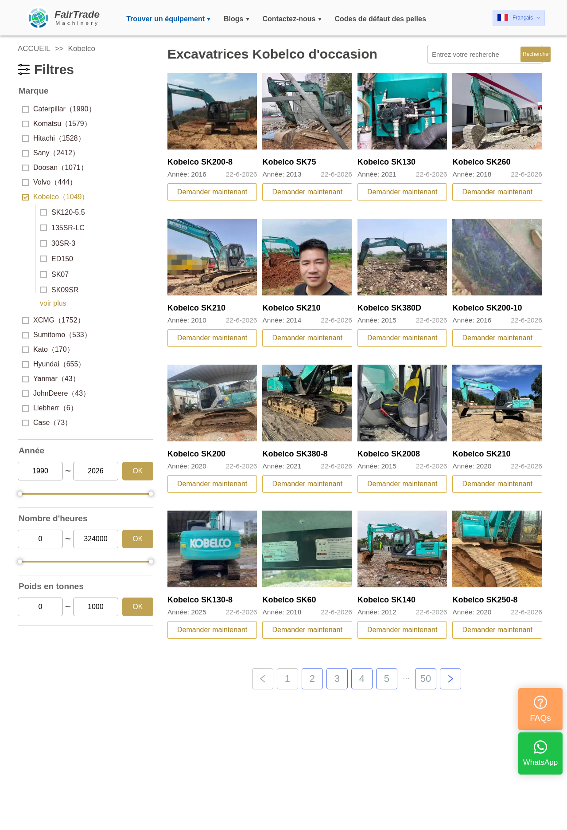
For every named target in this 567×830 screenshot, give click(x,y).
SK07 (54, 274)
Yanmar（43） (51, 378)
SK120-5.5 (62, 212)
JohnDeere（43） (56, 393)
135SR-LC (62, 228)
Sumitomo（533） (56, 334)
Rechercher (536, 54)
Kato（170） (48, 349)
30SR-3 (57, 243)
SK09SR (59, 290)
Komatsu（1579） (56, 123)
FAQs (540, 709)
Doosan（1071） (55, 167)
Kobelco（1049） (55, 197)
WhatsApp (540, 753)
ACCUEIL (34, 48)
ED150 (56, 259)
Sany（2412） (50, 153)
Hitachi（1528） (53, 138)
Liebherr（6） (50, 408)
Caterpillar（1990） (59, 109)
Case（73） (47, 422)
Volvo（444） (49, 182)
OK (137, 471)
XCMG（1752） (53, 320)
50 (425, 678)
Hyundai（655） (53, 364)
